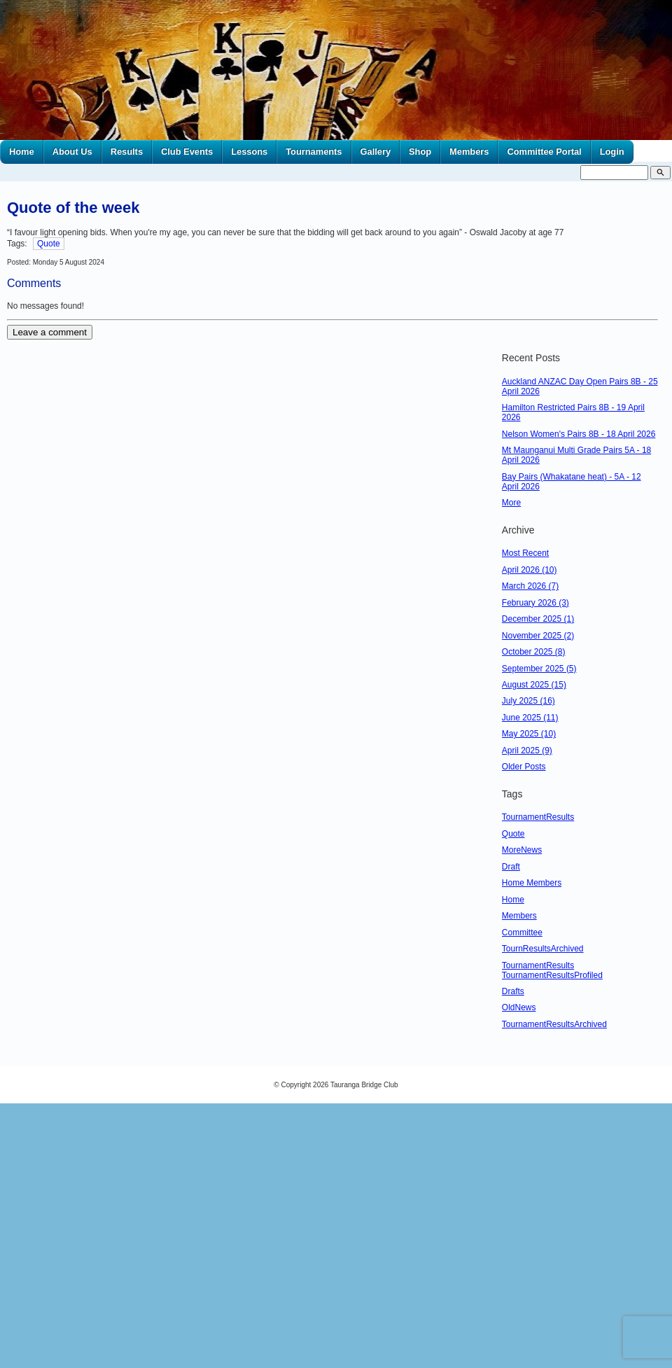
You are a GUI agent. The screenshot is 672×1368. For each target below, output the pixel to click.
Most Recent (525, 553)
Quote (48, 244)
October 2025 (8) (534, 652)
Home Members (531, 883)
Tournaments (314, 151)
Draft (511, 867)
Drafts (513, 991)
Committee (522, 932)
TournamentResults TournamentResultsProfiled (552, 970)
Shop (420, 151)
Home (21, 151)
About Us (72, 151)
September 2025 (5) (539, 668)
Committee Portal (544, 151)
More (511, 503)
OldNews (519, 1007)
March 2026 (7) (530, 586)
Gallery (375, 151)
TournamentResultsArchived (554, 1024)
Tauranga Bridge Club (364, 1085)
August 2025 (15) (534, 685)
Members (469, 151)
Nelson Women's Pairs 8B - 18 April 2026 (579, 434)
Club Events (187, 151)
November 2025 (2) (538, 636)
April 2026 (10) (529, 570)
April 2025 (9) (527, 750)
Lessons (249, 151)
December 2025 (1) (538, 619)
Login (612, 151)
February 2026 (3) (535, 603)
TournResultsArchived (543, 949)
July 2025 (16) (528, 701)
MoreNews (522, 850)
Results (127, 151)
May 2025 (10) (529, 734)
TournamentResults (538, 817)
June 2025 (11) (530, 718)
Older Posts (524, 767)
